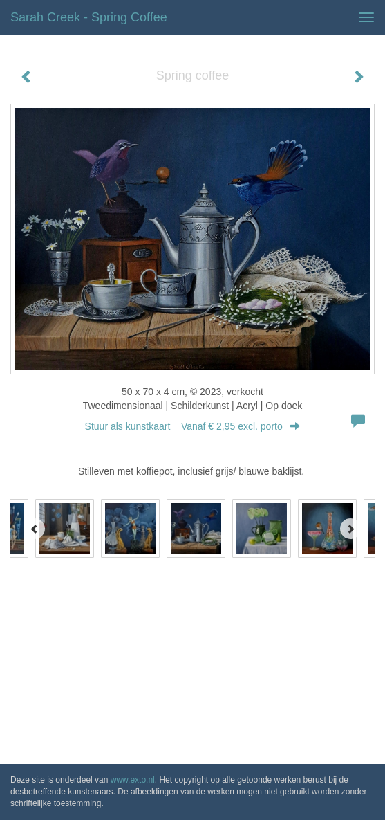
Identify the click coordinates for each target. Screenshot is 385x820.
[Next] (350, 528)
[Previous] (34, 528)
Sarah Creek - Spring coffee (88, 17)
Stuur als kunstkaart (193, 426)
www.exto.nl (133, 780)
